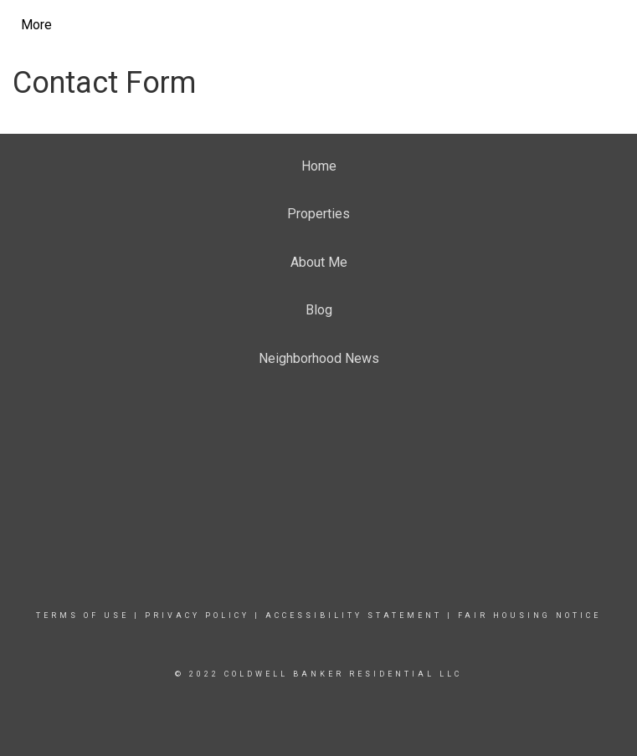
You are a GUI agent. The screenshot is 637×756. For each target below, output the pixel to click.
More (36, 25)
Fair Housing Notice (529, 615)
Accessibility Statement (353, 615)
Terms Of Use (82, 615)
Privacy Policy (197, 615)
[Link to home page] (172, 25)
